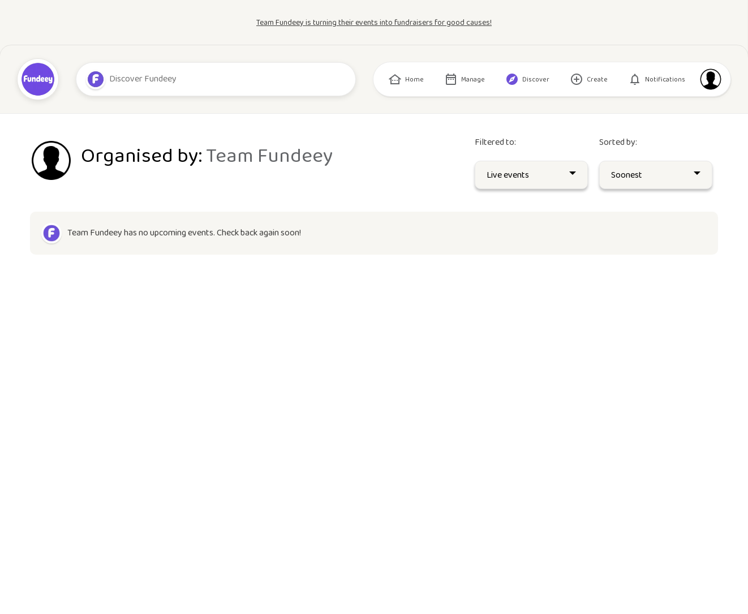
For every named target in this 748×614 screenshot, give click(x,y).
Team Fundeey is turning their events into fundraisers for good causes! (374, 22)
